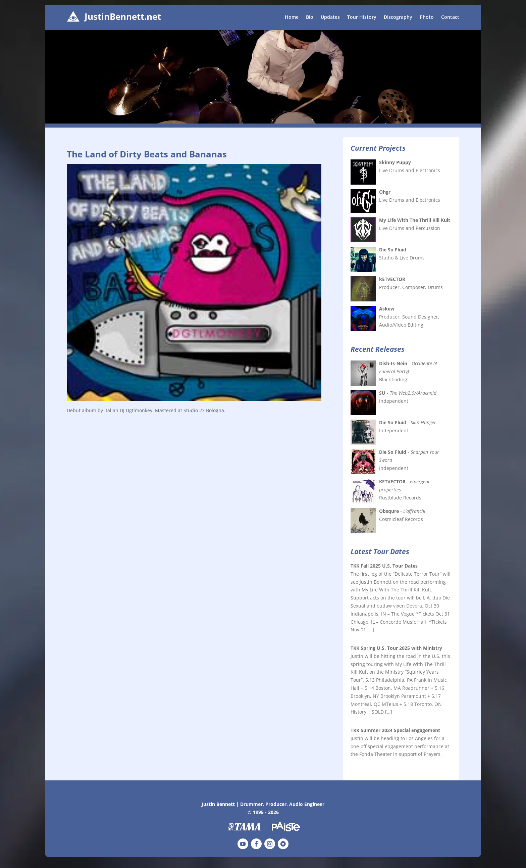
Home (292, 17)
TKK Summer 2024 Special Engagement (395, 730)
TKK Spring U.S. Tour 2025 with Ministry (396, 648)
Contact (450, 17)
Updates (330, 17)
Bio (309, 17)
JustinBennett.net (123, 16)
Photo (427, 17)
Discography (398, 17)
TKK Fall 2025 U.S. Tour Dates (384, 566)
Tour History (361, 17)
